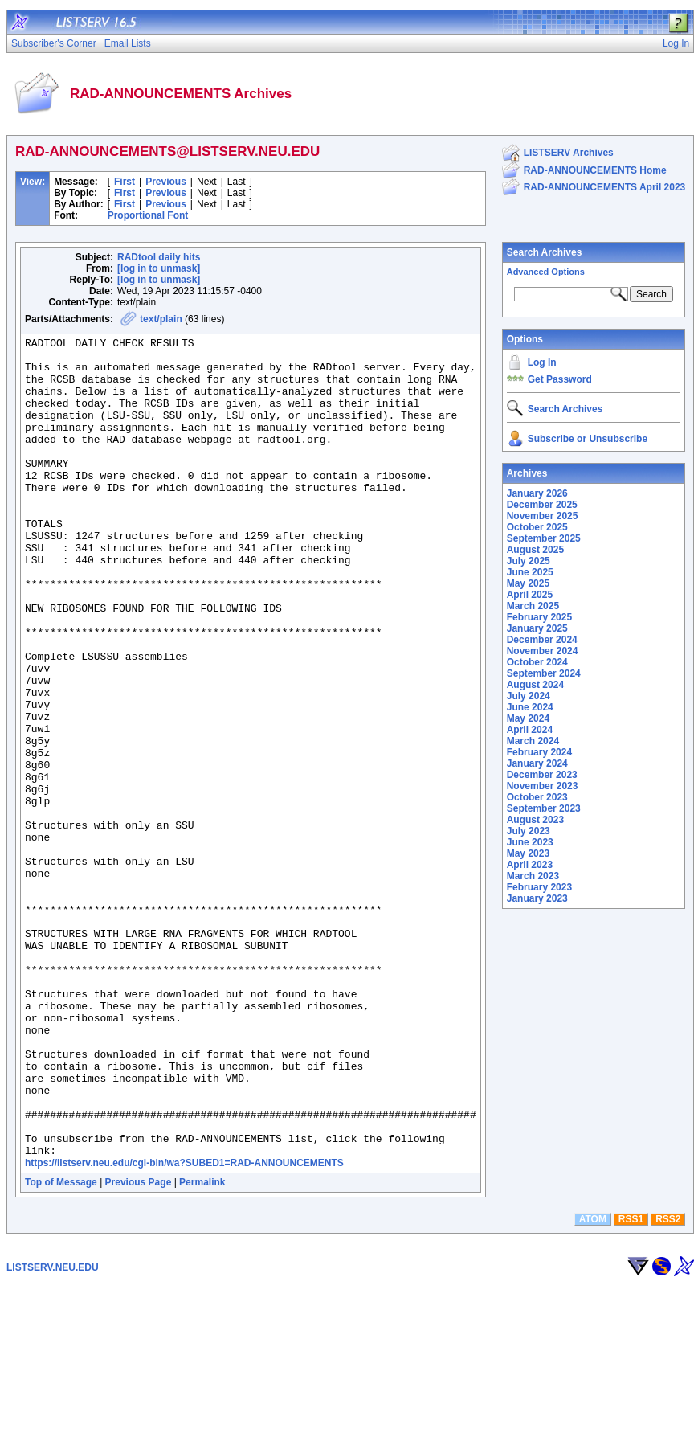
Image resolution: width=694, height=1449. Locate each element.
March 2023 (533, 876)
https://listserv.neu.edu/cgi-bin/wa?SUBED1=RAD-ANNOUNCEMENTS (184, 1326)
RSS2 (667, 1383)
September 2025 (544, 538)
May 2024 (528, 718)
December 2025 (542, 504)
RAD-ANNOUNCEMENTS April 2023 (605, 187)
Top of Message (61, 1346)
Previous (165, 181)
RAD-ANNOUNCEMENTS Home (595, 170)
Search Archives (544, 252)
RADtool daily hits (158, 257)
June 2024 (530, 707)
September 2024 (544, 673)
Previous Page (138, 1346)
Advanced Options (546, 271)
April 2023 (530, 864)
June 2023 (530, 842)
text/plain (161, 319)
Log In (542, 362)
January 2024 (537, 763)
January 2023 (537, 898)
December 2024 (542, 639)
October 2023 (537, 797)
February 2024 (539, 752)
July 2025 (528, 561)
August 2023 (535, 819)
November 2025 (542, 516)
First (124, 181)
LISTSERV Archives (569, 152)
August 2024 (535, 684)
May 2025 (528, 583)
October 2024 (537, 662)
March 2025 (533, 606)
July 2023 (528, 831)
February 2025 (539, 617)
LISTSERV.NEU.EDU (52, 1431)
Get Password (560, 379)
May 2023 (528, 853)
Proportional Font (148, 215)
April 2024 (530, 729)
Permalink (202, 1346)
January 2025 (537, 628)
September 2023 (544, 808)
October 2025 (537, 527)
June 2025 (530, 572)
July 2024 (528, 696)
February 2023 (539, 887)
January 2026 (537, 493)
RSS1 (630, 1383)
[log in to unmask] (158, 268)
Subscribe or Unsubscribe (587, 438)
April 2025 (530, 594)
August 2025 (535, 549)
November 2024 (542, 651)
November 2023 (542, 786)
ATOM (592, 1383)
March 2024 (533, 741)
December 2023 (542, 774)
